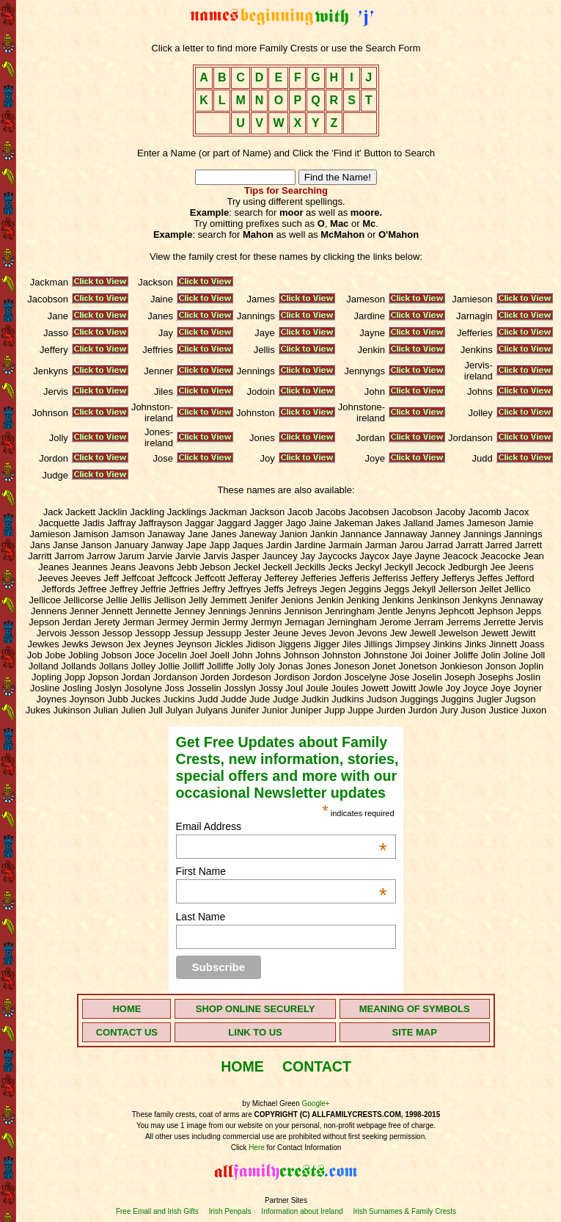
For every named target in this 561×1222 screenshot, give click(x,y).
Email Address (281, 826)
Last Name (201, 917)
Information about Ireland (301, 1211)
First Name (281, 871)
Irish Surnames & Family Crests (404, 1211)
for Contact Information (303, 1147)
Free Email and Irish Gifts (157, 1211)
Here (257, 1147)
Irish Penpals (230, 1211)
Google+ (316, 1103)
